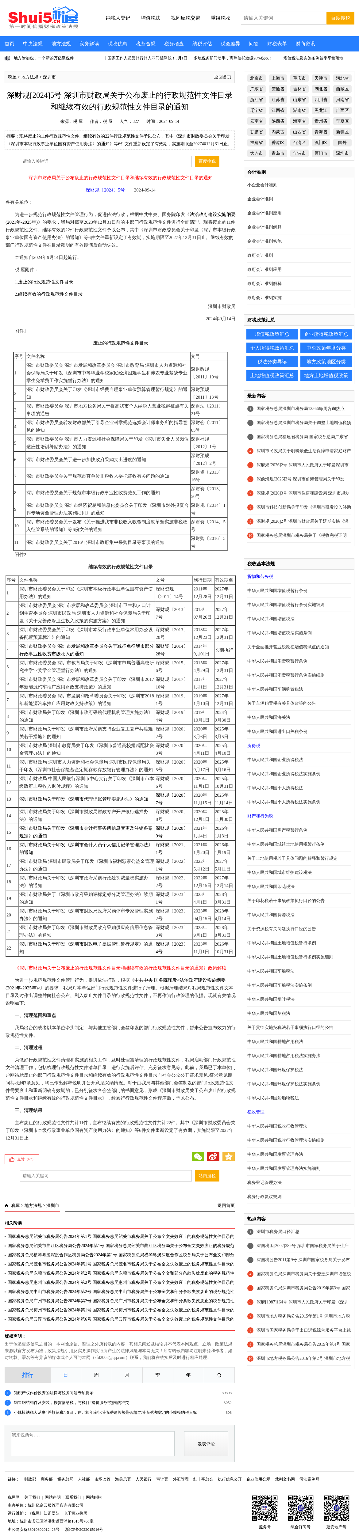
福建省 (256, 142)
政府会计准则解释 (264, 283)
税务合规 (146, 43)
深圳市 (49, 77)
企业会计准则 (260, 199)
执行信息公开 (230, 1479)
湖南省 (299, 110)
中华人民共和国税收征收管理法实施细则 (286, 1140)
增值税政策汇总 (272, 334)
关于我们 (32, 1497)
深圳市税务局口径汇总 (278, 1231)
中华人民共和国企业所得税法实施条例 (283, 774)
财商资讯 (305, 43)
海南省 (299, 121)
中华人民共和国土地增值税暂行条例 (281, 943)
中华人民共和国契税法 (268, 1013)
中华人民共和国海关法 (268, 717)
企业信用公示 (258, 1479)
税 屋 (78, 121)
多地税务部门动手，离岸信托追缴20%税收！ (233, 58)
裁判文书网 (285, 1479)
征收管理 (255, 1112)
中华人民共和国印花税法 (271, 886)
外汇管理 (181, 1479)
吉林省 (299, 89)
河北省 (342, 78)
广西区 (342, 110)
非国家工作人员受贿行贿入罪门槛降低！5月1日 (145, 58)
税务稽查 (174, 43)
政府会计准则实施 (264, 297)
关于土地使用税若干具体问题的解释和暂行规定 (292, 858)
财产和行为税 (260, 816)
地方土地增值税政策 (326, 375)
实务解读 (89, 43)
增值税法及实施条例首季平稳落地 (313, 58)
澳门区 (321, 142)
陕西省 (278, 121)
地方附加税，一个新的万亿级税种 (44, 58)
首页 (9, 43)
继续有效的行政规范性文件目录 (50, 294)
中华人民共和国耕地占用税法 (275, 1041)
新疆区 (342, 132)
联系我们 (73, 1497)
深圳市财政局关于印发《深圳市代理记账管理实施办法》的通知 (83, 799)
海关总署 (123, 1479)
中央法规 (33, 43)
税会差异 (230, 43)
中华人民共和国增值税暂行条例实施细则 (286, 604)
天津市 (321, 78)
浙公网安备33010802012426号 (34, 1529)
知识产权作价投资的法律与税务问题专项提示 (54, 1392)
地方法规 (61, 43)
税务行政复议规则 (264, 1196)
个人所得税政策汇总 (272, 348)
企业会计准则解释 (264, 227)
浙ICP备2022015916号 (84, 1529)
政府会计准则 (260, 255)
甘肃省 (256, 132)
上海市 (278, 78)
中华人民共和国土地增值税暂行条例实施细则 (290, 957)
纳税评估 (202, 43)
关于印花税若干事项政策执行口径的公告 (286, 900)
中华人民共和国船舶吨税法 (273, 1098)
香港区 (278, 142)
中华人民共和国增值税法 (271, 618)
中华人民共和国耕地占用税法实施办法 (283, 1055)
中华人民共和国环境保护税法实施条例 (283, 1084)
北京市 (256, 78)
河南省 (342, 99)
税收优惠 (117, 43)
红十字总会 (203, 1479)
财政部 (30, 1479)
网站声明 (53, 1497)
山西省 (299, 132)
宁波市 (299, 153)
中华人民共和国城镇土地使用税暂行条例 (286, 844)
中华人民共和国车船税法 (271, 971)
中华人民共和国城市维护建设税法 (279, 872)
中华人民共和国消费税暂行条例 (277, 661)
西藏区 (342, 89)
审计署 (162, 1479)
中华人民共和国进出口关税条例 (277, 731)
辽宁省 (256, 110)
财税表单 (277, 43)
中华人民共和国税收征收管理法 (277, 1126)
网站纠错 (94, 1497)
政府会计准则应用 (264, 269)
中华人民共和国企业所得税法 (275, 759)
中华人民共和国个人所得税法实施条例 (283, 802)
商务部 (47, 1479)
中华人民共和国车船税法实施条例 (279, 985)
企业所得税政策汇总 (326, 334)
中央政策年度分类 (326, 348)
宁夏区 (342, 121)
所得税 (253, 745)
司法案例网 (309, 1479)
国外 (342, 142)
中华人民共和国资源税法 (271, 914)
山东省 (299, 99)
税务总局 (65, 1479)
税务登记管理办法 (264, 1182)
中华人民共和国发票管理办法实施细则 (283, 1168)
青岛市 (278, 153)
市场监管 (102, 1479)
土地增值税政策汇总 (272, 375)
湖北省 (321, 89)
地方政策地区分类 (326, 361)
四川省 (321, 99)
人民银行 (144, 1479)
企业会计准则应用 (264, 213)
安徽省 (278, 89)
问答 (254, 43)
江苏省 (278, 99)
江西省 (278, 110)
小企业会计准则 (262, 185)
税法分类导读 (272, 361)
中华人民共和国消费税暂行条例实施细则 (286, 675)
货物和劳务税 (260, 576)
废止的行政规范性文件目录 (45, 281)
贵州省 (321, 121)
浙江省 (256, 99)
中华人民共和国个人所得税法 (275, 788)
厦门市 (321, 153)
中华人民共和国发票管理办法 (275, 1154)
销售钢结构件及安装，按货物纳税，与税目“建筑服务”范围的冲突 (71, 1402)
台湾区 (299, 142)
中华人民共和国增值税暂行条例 (277, 590)
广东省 (256, 89)
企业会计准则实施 (264, 241)
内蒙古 (278, 132)
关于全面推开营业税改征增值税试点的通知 (288, 647)
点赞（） (26, 1159)
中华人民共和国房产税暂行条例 (277, 830)
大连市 (256, 153)
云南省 (256, 121)
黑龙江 (321, 110)
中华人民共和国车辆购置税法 (275, 689)
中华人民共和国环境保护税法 (275, 1070)
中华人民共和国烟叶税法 (271, 999)
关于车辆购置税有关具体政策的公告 (281, 703)
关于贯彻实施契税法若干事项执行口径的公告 (290, 1027)
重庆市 (299, 78)
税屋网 (14, 1497)
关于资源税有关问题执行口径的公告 (281, 929)
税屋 (12, 77)
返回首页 (222, 77)
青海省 (321, 132)
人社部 (84, 1479)
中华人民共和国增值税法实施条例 (279, 633)
